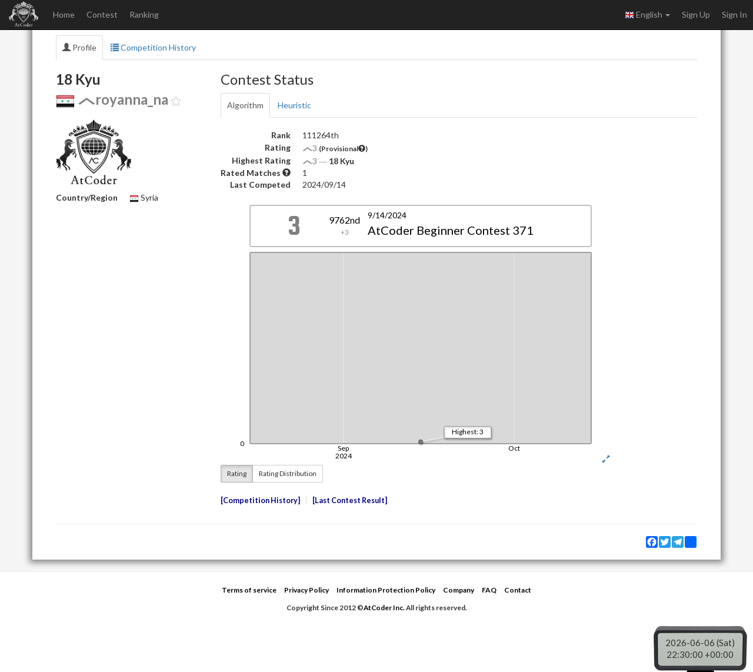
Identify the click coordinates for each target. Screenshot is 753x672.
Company (458, 589)
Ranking (144, 14)
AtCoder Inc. (384, 607)
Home (64, 14)
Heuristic (294, 105)
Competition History (153, 47)
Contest (102, 14)
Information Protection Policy (385, 589)
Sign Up (696, 14)
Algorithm (245, 105)
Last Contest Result (350, 500)
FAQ (489, 589)
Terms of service (249, 589)
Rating (236, 473)
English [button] (647, 14)
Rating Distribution (287, 473)
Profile (79, 47)
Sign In (734, 14)
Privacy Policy (306, 589)
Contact (517, 589)
